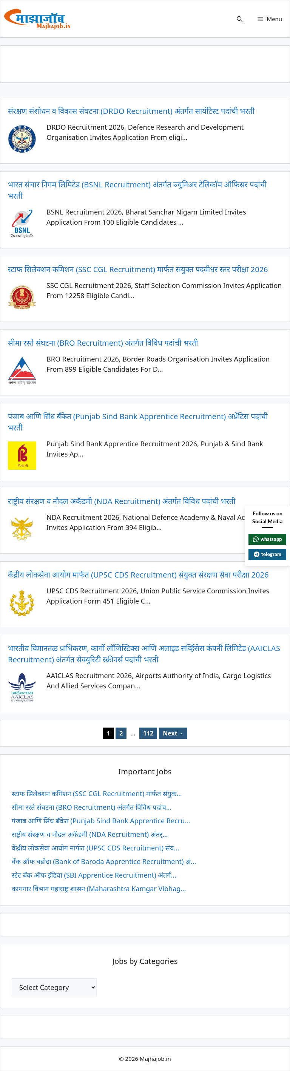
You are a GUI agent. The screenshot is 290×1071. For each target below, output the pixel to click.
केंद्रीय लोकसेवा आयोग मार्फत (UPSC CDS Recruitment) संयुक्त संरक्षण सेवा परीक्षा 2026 (138, 575)
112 (150, 732)
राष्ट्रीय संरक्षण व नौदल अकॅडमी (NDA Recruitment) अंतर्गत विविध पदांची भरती (122, 501)
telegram (267, 554)
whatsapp (267, 539)
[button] (239, 18)
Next (173, 733)
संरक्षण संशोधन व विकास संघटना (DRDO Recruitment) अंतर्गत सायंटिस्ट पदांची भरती (131, 111)
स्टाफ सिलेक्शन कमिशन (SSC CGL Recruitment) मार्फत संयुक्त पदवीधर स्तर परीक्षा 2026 (138, 269)
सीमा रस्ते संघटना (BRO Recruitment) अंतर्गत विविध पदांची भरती (103, 343)
